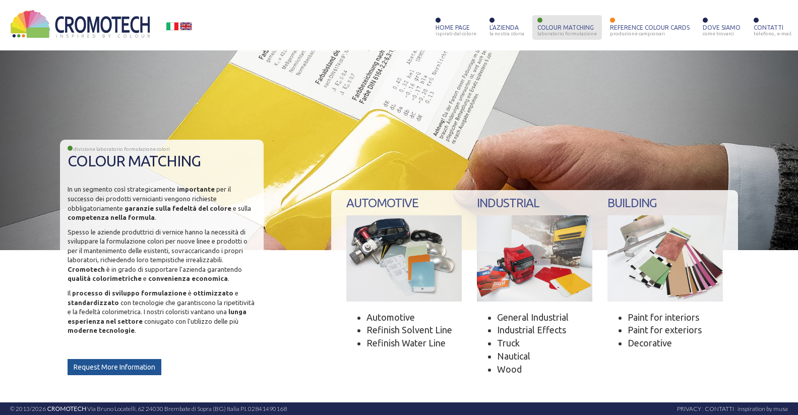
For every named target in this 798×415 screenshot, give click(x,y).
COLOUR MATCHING (567, 28)
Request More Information (114, 367)
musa (780, 408)
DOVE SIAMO (722, 28)
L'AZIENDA (506, 28)
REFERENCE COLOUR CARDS (650, 28)
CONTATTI (772, 28)
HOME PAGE (456, 28)
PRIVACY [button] (689, 408)
